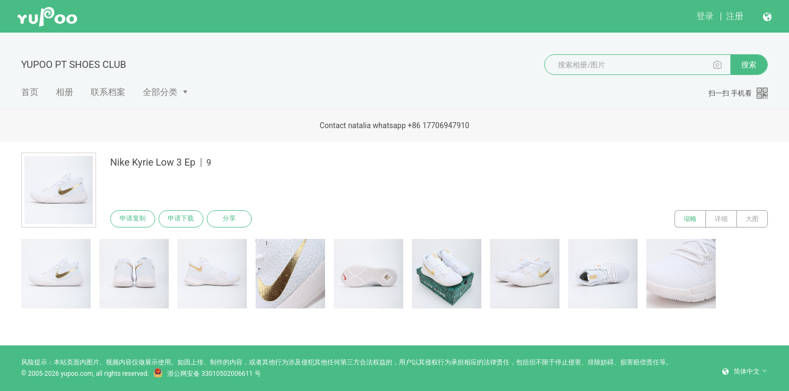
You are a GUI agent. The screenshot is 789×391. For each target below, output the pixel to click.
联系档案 (108, 92)
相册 (64, 92)
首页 (30, 92)
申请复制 (133, 219)
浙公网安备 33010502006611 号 (206, 373)
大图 (752, 219)
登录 (705, 16)
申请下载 (182, 219)
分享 (230, 219)
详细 (721, 219)
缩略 (690, 219)
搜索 (748, 64)
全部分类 (160, 92)
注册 (734, 16)
